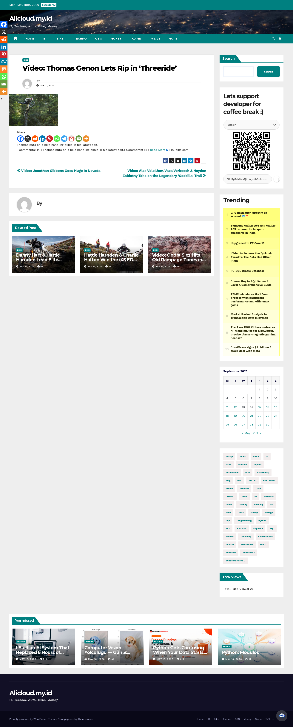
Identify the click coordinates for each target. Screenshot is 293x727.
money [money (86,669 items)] (254, 512)
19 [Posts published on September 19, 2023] (235, 415)
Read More (158, 150)
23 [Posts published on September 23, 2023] (267, 415)
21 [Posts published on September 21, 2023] (251, 415)
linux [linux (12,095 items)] (241, 512)
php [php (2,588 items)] (228, 520)
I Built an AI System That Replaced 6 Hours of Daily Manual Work (42, 652)
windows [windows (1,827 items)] (231, 552)
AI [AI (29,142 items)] (267, 456)
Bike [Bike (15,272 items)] (247, 472)
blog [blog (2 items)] (228, 480)
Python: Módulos (240, 652)
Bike (60, 38)
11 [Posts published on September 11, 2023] (227, 407)
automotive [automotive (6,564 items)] (232, 472)
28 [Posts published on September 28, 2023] (251, 424)
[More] (86, 138)
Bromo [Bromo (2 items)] (229, 488)
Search (228, 58)
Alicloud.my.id (30, 18)
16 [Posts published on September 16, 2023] (267, 407)
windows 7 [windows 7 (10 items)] (249, 552)
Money (116, 38)
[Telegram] (64, 138)
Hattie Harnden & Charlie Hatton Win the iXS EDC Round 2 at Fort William (111, 259)
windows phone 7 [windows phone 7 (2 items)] (235, 560)
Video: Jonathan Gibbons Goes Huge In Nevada (58, 171)
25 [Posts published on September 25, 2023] (227, 424)
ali (41, 266)
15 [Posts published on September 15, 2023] (259, 407)
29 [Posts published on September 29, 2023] (259, 424)
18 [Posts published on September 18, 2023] (227, 415)
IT (45, 38)
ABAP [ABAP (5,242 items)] (256, 456)
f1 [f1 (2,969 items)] (256, 496)
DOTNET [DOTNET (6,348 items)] (230, 496)
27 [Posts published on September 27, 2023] (243, 424)
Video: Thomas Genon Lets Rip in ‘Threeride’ (99, 68)
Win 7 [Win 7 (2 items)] (263, 544)
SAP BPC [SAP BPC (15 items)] (242, 528)
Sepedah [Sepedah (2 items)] (258, 528)
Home (30, 38)
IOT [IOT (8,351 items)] (271, 504)
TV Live (154, 38)
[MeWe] (3, 61)
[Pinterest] (49, 138)
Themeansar (85, 719)
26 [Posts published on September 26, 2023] (235, 424)
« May (246, 433)
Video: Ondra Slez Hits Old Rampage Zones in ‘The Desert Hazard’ (177, 259)
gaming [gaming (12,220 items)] (243, 504)
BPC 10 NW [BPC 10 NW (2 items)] (269, 480)
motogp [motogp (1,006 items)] (269, 512)
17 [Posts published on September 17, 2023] (275, 407)
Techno (80, 38)
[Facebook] (20, 138)
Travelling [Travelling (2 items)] (245, 536)
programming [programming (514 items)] (244, 520)
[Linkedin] (42, 138)
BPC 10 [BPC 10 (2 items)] (252, 480)
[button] (273, 38)
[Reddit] (35, 138)
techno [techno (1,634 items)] (230, 536)
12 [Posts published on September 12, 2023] (235, 407)
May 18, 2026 (28, 659)
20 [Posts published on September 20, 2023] (243, 415)
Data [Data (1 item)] (258, 488)
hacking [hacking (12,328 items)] (258, 504)
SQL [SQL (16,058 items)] (272, 528)
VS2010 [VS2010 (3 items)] (230, 544)
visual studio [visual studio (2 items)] (265, 536)
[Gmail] (71, 138)
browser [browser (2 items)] (244, 488)
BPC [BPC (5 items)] (239, 480)
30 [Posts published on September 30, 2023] (267, 424)
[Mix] (3, 69)
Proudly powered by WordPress (28, 719)
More (173, 38)
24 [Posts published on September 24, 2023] (275, 415)
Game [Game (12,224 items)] (229, 504)
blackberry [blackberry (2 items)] (263, 472)
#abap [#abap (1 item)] (229, 456)
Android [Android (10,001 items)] (242, 464)
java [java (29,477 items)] (228, 512)
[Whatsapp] (57, 138)
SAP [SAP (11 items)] (228, 528)
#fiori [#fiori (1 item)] (243, 456)
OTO (98, 38)
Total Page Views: (236, 589)
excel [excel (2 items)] (245, 496)
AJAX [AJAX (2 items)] (229, 464)
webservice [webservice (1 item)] (247, 544)
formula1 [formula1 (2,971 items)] (269, 496)
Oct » (257, 433)
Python (21, 642)
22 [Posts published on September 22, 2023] (259, 415)
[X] (27, 138)
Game (136, 38)
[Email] (78, 138)
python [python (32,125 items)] (262, 520)
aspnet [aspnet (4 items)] (258, 464)
